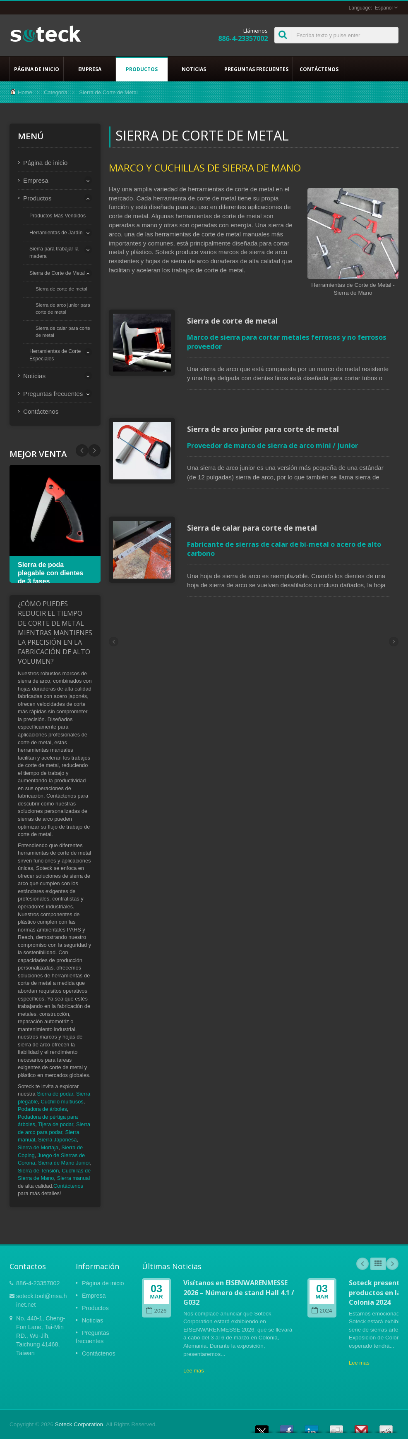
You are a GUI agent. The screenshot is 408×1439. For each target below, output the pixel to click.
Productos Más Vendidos (57, 216)
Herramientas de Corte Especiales (55, 355)
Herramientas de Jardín (56, 233)
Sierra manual (73, 1178)
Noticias (194, 69)
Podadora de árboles (42, 1109)
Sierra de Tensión (38, 1170)
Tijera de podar (55, 1124)
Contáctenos (319, 69)
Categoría (55, 92)
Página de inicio (36, 69)
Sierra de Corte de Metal (57, 273)
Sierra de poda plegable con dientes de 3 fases (50, 573)
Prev (94, 450)
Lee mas (193, 1371)
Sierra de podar (55, 1094)
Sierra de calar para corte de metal (63, 331)
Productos (142, 69)
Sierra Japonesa (57, 1139)
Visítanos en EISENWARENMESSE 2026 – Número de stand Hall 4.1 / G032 (238, 1292)
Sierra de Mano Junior (64, 1163)
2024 (322, 1311)
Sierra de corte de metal (61, 288)
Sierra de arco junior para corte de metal (63, 308)
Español (384, 8)
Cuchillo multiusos (62, 1101)
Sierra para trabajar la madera (54, 252)
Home (25, 92)
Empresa (89, 69)
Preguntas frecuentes (256, 69)
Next (82, 450)
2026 (156, 1311)
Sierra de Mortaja (38, 1147)
